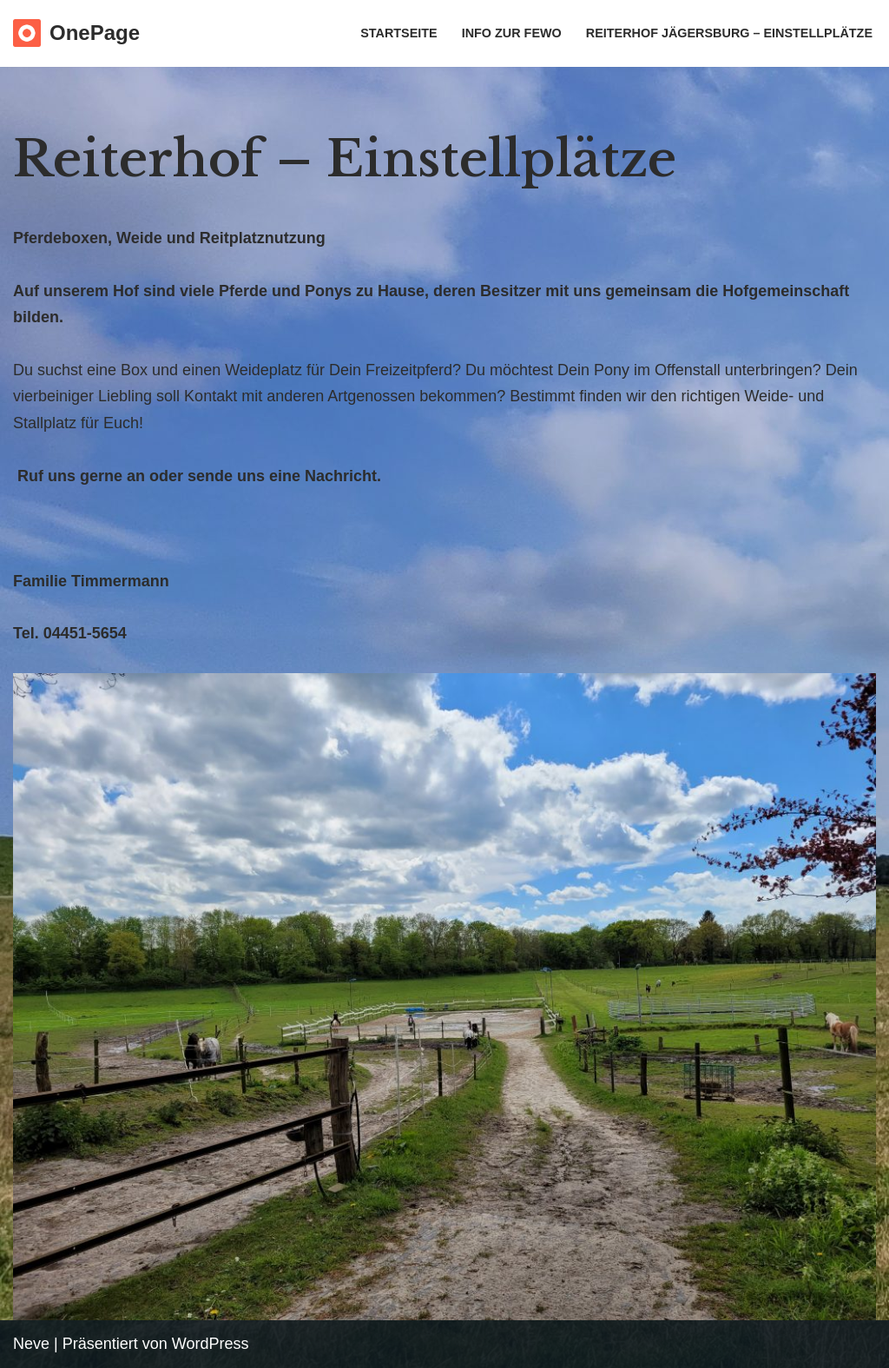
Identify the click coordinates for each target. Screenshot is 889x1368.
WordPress (210, 1343)
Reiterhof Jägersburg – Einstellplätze (729, 33)
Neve (31, 1343)
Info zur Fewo (512, 33)
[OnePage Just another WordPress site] (76, 33)
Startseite (398, 33)
